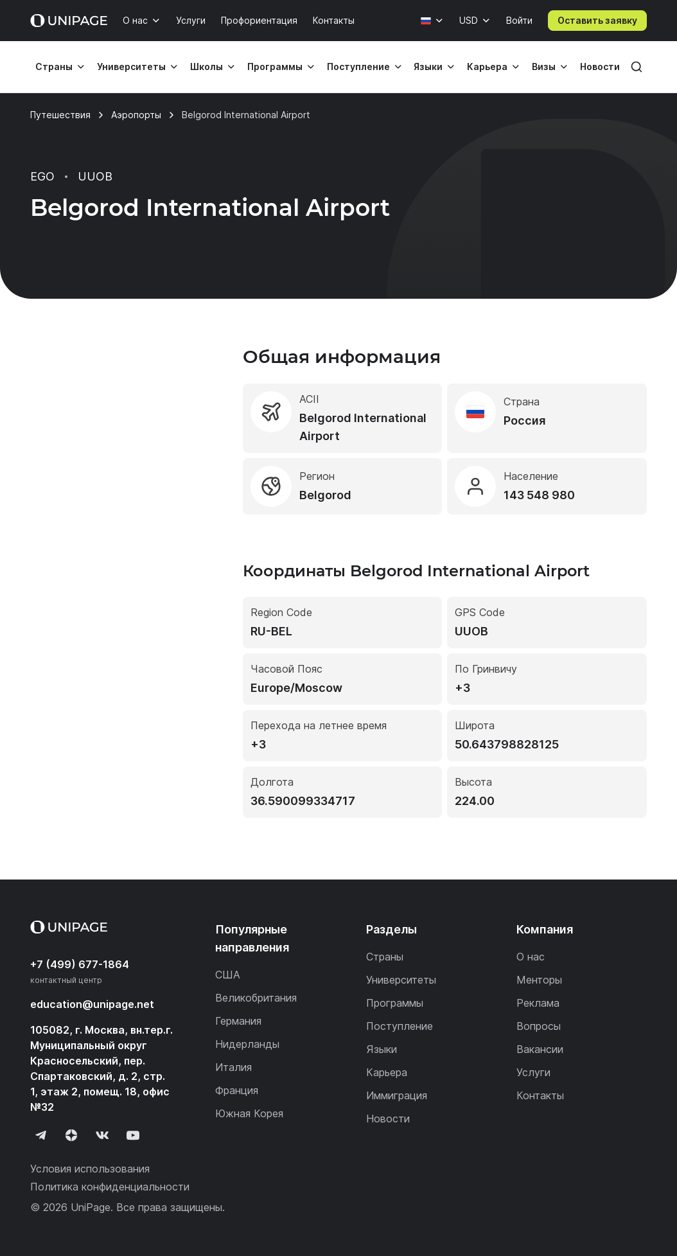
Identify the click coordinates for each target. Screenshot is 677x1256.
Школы (206, 66)
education (92, 1004)
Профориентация (259, 20)
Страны (54, 66)
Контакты (334, 20)
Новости (600, 66)
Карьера (487, 66)
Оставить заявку (597, 20)
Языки (428, 66)
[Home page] (68, 20)
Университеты (131, 66)
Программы (275, 66)
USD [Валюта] (468, 20)
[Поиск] (636, 67)
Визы (544, 66)
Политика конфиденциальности (109, 1186)
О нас (135, 20)
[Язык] (432, 20)
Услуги (191, 20)
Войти (519, 20)
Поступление (358, 66)
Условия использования (90, 1168)
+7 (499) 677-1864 (79, 964)
